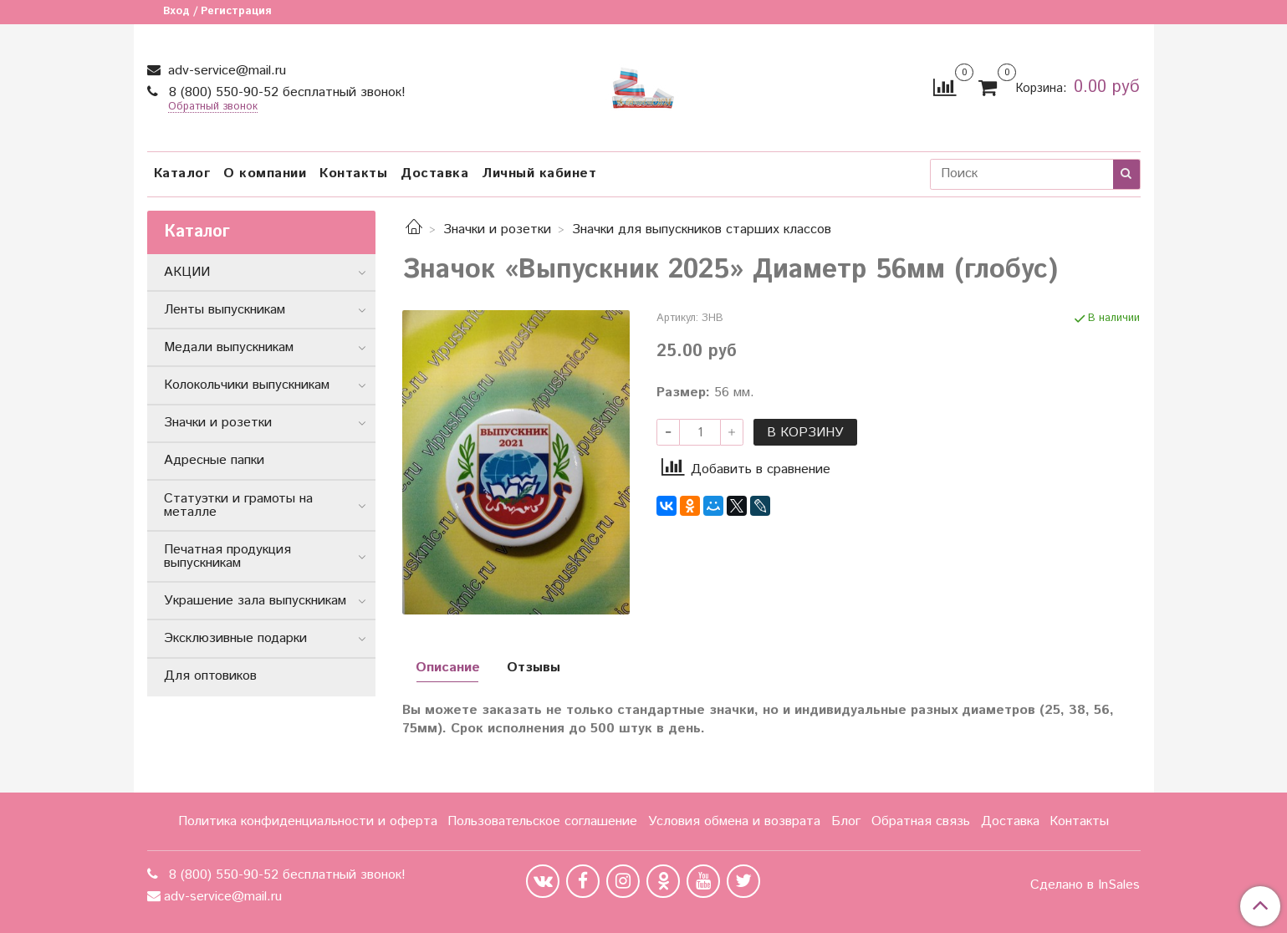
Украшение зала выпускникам (255, 600)
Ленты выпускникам (224, 309)
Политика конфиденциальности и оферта (307, 821)
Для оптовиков (210, 676)
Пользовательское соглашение (542, 821)
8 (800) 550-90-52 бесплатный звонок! (285, 92)
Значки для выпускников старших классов (701, 229)
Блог (846, 821)
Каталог (182, 173)
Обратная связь (920, 821)
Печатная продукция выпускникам (227, 556)
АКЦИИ (187, 272)
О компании (264, 173)
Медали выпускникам (229, 347)
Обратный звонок (213, 107)
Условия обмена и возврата (734, 821)
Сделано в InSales (1085, 885)
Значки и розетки (497, 229)
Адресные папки (214, 460)
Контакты (353, 173)
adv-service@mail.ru (225, 70)
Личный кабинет (539, 173)
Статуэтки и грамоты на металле (238, 505)
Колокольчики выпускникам (246, 385)
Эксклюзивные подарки (235, 638)
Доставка (434, 173)
